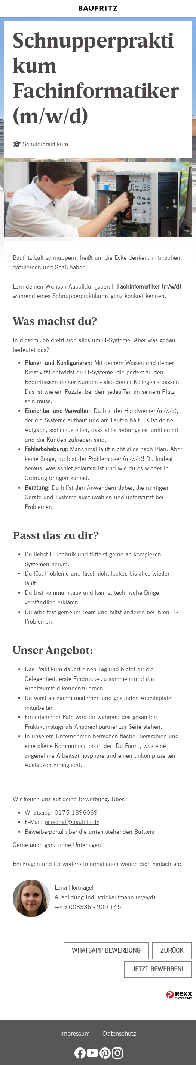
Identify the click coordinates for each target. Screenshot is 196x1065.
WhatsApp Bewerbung (106, 950)
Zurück (171, 950)
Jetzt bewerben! (157, 969)
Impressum (75, 1033)
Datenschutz (119, 1033)
